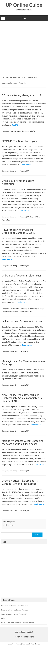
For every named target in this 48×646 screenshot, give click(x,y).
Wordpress (35, 644)
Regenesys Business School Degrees (14, 610)
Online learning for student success (22, 321)
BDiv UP (4, 618)
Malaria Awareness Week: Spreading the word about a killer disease (23, 442)
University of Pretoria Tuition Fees (21, 275)
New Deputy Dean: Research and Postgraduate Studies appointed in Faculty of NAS (22, 397)
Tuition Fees (14, 308)
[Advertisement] (24, 49)
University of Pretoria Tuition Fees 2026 (17, 312)
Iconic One (11, 644)
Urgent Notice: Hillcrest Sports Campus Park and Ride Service (20, 482)
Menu (24, 18)
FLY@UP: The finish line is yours (20, 141)
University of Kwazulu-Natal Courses (14, 606)
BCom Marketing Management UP (21, 95)
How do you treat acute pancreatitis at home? (18, 622)
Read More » (17, 125)
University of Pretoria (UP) (26, 131)
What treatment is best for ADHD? (14, 614)
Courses (13, 131)
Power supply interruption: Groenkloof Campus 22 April (18, 231)
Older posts (8, 525)
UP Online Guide (24, 5)
